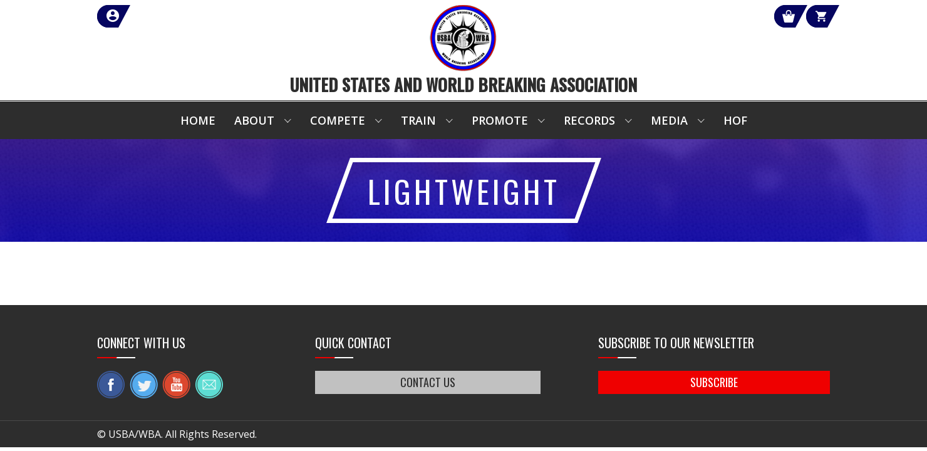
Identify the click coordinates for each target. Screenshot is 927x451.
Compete (337, 120)
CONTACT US (427, 382)
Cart (807, 16)
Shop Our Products (696, 16)
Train (418, 120)
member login (158, 16)
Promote (500, 120)
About (254, 120)
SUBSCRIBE (714, 382)
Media (669, 120)
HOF (735, 120)
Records (589, 120)
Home (197, 120)
